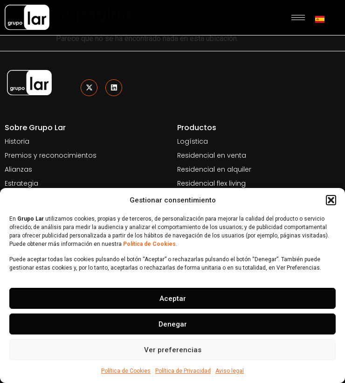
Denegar (173, 324)
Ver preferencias (172, 350)
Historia (17, 141)
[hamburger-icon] (298, 17)
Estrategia (21, 183)
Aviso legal (229, 371)
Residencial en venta (211, 155)
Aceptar (172, 298)
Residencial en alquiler (214, 169)
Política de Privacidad (183, 371)
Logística (192, 141)
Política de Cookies (126, 371)
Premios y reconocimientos (51, 155)
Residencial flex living (211, 183)
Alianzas (18, 169)
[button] (331, 200)
